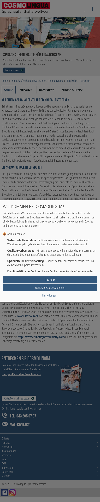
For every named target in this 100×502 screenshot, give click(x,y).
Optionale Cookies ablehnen (50, 288)
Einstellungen (49, 295)
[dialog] (50, 251)
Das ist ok (50, 280)
